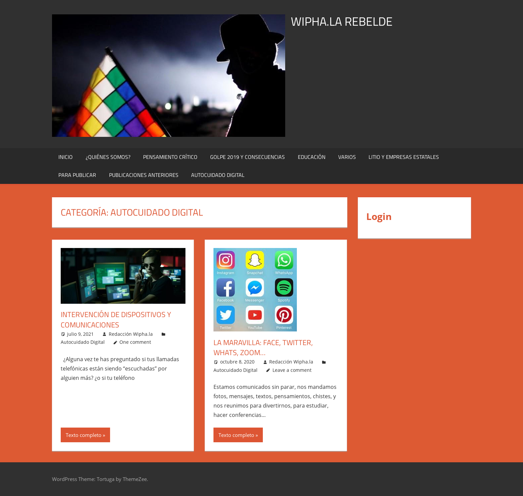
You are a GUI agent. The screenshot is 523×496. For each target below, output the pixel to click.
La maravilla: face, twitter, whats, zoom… (263, 347)
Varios (347, 157)
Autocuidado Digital (83, 342)
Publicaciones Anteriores (143, 175)
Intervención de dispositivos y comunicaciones (116, 319)
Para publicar (77, 175)
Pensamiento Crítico (170, 157)
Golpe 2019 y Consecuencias (247, 157)
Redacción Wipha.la (131, 334)
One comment (135, 342)
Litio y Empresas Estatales (404, 157)
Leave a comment (292, 370)
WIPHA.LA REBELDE (342, 21)
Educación (312, 157)
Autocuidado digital (217, 175)
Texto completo (83, 435)
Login (379, 216)
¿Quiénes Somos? (108, 157)
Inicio (65, 157)
